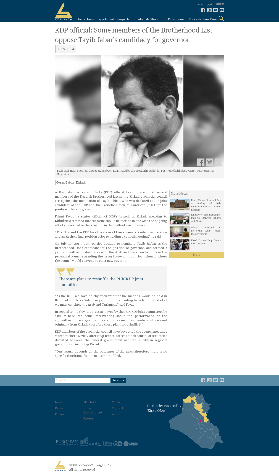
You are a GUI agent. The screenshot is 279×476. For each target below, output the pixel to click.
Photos (88, 418)
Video (116, 402)
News (59, 402)
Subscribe (119, 380)
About (116, 414)
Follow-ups (63, 414)
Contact (117, 408)
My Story (89, 402)
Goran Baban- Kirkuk (71, 182)
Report (60, 408)
